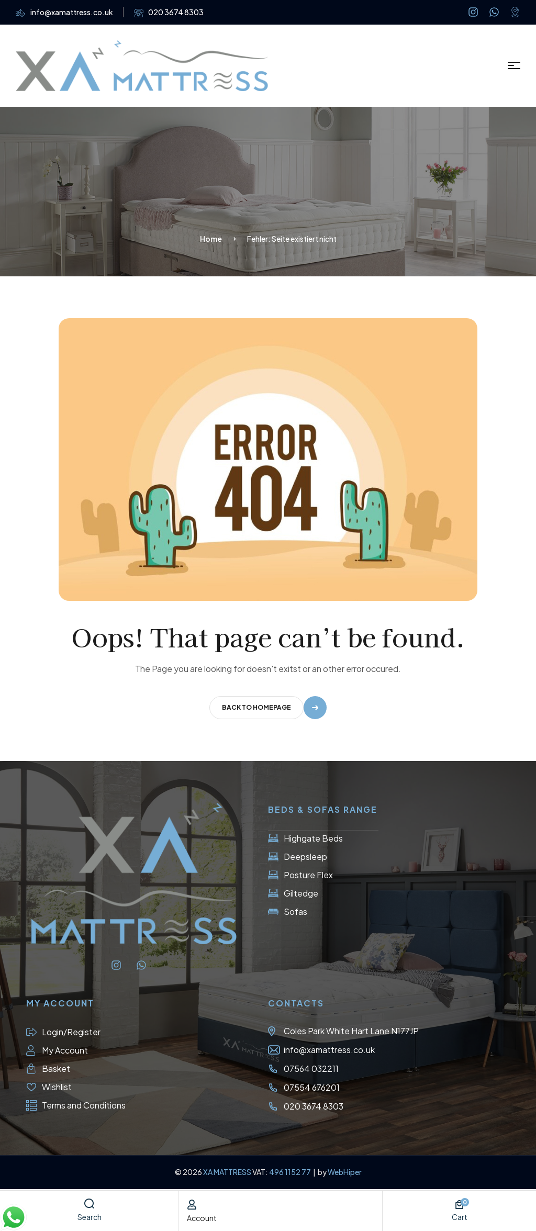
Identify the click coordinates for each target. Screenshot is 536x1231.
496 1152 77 (290, 1172)
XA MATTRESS (227, 1172)
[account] (192, 1205)
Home (211, 238)
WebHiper (345, 1172)
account (202, 1218)
